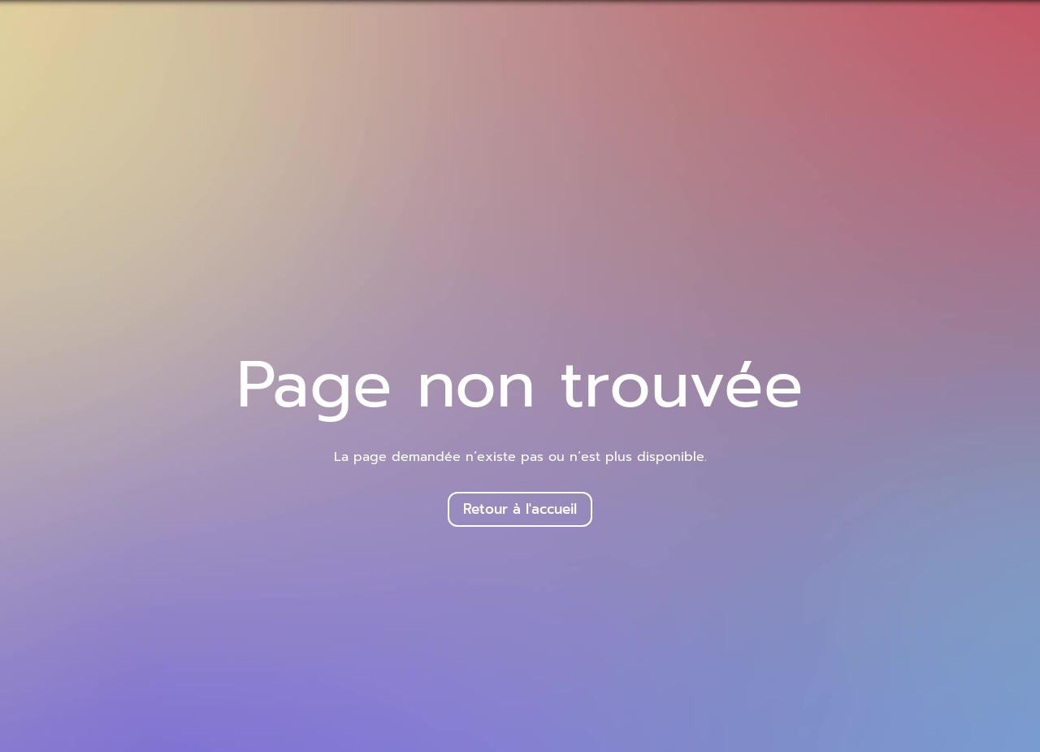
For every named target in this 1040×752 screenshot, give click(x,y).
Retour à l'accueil (520, 508)
